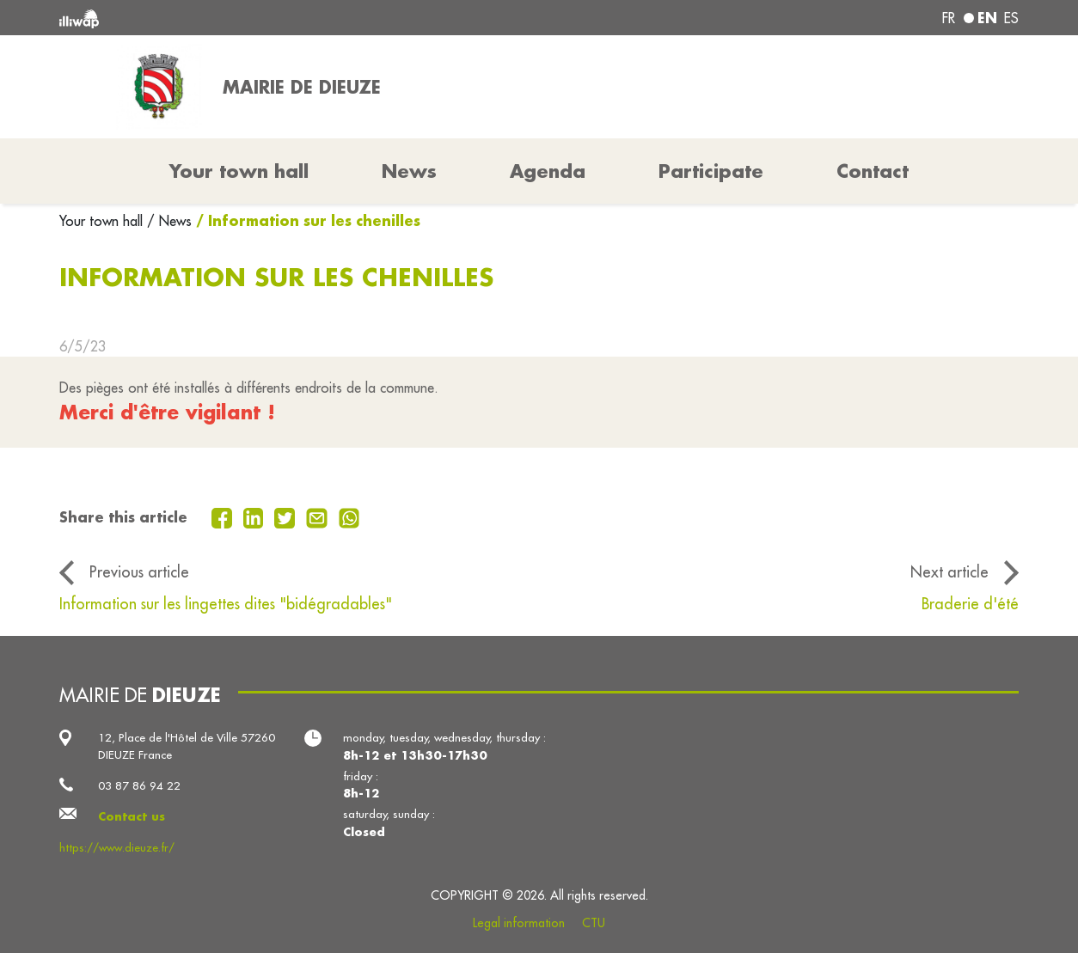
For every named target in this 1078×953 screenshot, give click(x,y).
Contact (872, 171)
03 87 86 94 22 (139, 786)
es (1011, 18)
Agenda (547, 171)
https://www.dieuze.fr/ (117, 847)
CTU (593, 923)
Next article (949, 572)
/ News (169, 220)
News (409, 171)
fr (948, 18)
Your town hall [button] (239, 171)
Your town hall (103, 220)
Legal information (519, 923)
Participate (710, 171)
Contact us (131, 816)
